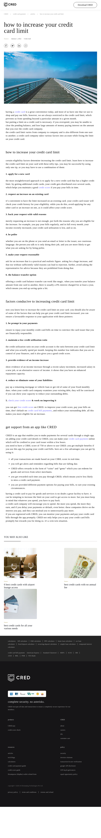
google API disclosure (68, 797)
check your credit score (21, 427)
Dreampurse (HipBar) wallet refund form (23, 805)
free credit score (28, 434)
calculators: (12, 672)
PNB (22, 687)
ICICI (77, 684)
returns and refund (51, 823)
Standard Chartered (55, 684)
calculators (12, 793)
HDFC (69, 684)
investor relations (67, 789)
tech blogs (12, 789)
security (63, 785)
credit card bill (41, 437)
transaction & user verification (72, 793)
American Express (36, 684)
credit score (70, 190)
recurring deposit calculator (53, 675)
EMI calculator (39, 672)
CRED (6, 14)
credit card (22, 111)
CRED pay (12, 757)
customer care (66, 770)
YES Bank (31, 687)
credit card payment (20, 14)
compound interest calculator (31, 678)
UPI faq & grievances (68, 801)
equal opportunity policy (70, 805)
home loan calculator (71, 672)
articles (36, 14)
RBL (16, 687)
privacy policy (13, 823)
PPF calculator (53, 672)
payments (46, 437)
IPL (61, 765)
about (62, 757)
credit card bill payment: (18, 684)
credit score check (15, 761)
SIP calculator (24, 672)
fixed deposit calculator (28, 675)
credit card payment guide (19, 797)
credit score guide (15, 801)
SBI (83, 684)
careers (63, 761)
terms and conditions (31, 823)
